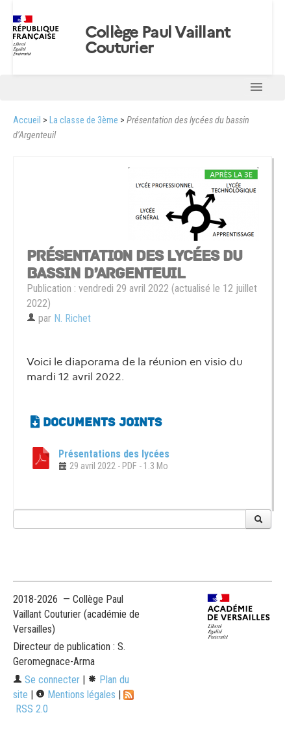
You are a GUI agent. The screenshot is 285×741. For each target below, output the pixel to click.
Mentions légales (76, 694)
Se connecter (46, 680)
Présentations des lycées (113, 454)
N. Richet (72, 318)
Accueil (27, 120)
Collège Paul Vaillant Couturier (157, 40)
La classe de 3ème (83, 120)
